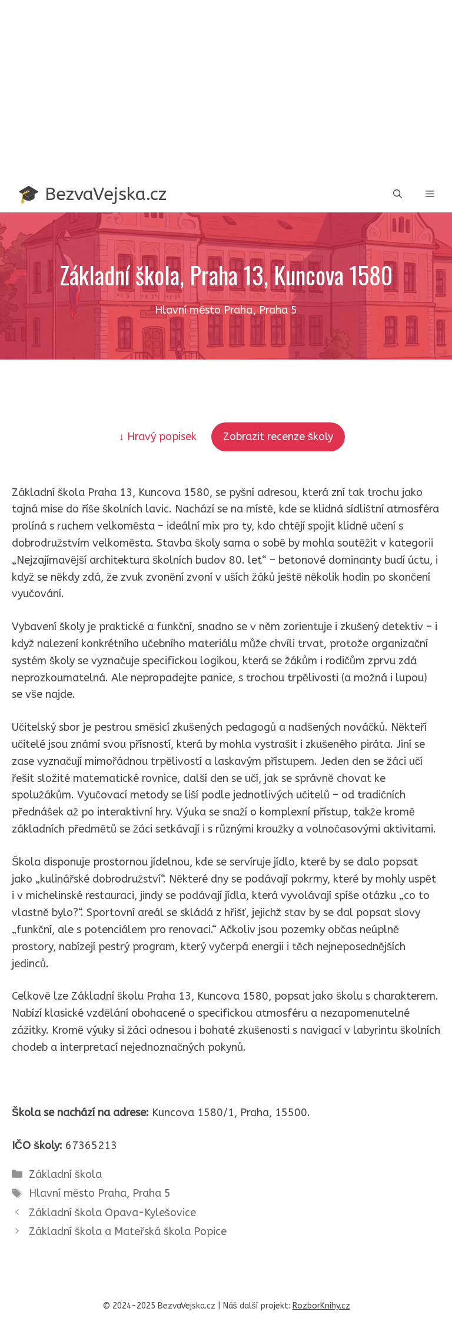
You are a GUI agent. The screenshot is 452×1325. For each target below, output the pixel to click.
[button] (397, 194)
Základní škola (65, 1174)
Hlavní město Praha (78, 1193)
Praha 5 (151, 1193)
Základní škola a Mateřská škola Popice (128, 1231)
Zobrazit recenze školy (278, 436)
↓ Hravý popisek (159, 436)
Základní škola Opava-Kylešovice (112, 1212)
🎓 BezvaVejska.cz (92, 194)
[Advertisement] (226, 88)
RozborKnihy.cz (321, 1306)
